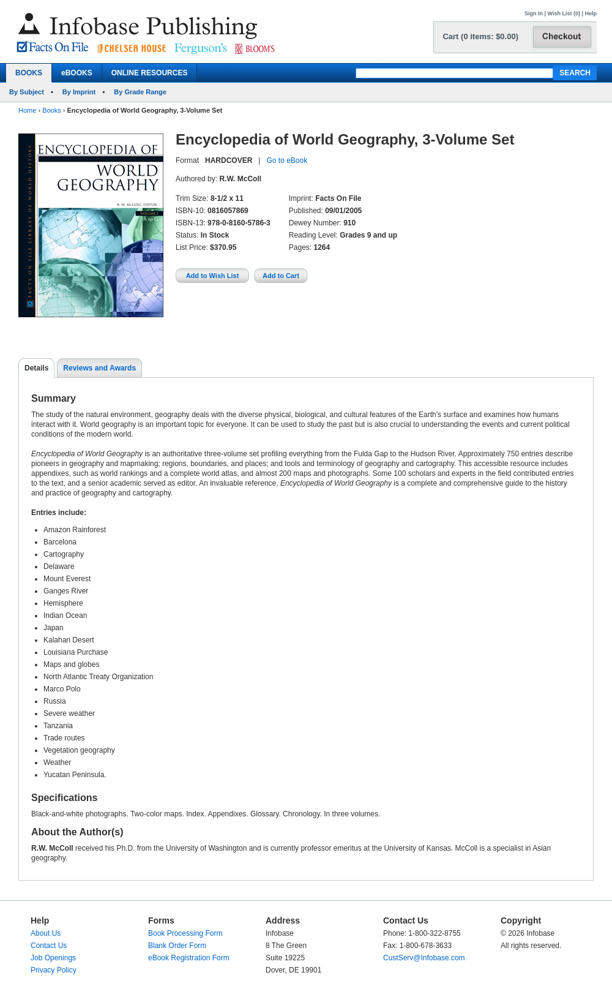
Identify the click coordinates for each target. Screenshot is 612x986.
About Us (46, 933)
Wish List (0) (564, 13)
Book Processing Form (185, 933)
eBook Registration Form (189, 958)
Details (36, 368)
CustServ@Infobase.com (424, 958)
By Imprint (78, 92)
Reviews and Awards (99, 368)
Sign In (533, 13)
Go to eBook (286, 160)
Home (27, 110)
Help (590, 13)
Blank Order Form (177, 945)
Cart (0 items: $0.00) (480, 36)
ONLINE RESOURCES (149, 73)
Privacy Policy (53, 970)
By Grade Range (140, 92)
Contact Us (49, 945)
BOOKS (28, 73)
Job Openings (53, 958)
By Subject (26, 92)
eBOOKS (76, 73)
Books (51, 110)
